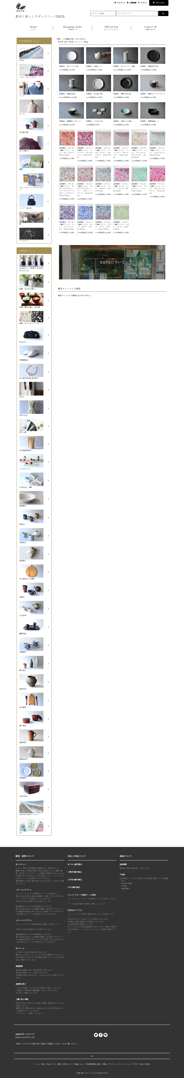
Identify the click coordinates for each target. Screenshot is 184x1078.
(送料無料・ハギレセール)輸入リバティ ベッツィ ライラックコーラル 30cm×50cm (67, 225)
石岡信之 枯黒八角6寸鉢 (122, 94)
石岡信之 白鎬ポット (93, 66)
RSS (141, 1064)
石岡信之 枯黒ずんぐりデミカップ (152, 94)
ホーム (36, 1064)
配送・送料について (65, 1064)
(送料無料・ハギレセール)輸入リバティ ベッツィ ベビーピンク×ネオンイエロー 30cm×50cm (139, 152)
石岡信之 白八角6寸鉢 (94, 94)
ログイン (144, 2)
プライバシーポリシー (116, 1064)
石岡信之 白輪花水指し (68, 94)
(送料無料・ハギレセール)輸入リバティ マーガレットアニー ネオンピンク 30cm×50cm (103, 152)
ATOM (147, 1064)
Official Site (111, 28)
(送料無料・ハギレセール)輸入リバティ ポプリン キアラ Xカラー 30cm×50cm (103, 225)
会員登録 (133, 2)
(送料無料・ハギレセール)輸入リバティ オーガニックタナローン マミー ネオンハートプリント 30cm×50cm (85, 189)
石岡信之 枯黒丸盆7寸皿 (149, 66)
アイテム (158, 2)
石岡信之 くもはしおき (94, 121)
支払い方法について (48, 1064)
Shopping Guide (72, 28)
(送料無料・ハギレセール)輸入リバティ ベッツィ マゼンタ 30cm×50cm (121, 187)
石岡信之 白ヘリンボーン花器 (124, 66)
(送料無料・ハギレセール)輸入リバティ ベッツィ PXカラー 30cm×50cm (103, 187)
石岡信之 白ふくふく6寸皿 (68, 66)
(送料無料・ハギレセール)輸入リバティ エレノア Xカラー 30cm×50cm (85, 225)
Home (33, 28)
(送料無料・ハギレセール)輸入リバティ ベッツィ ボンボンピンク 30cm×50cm (157, 151)
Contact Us (150, 28)
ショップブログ (132, 1064)
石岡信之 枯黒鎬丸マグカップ (69, 121)
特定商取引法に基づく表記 (96, 1064)
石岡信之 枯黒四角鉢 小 (149, 121)
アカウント (121, 2)
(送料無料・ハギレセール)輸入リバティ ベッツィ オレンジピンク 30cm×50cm (67, 151)
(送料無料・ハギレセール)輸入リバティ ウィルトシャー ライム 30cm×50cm (139, 187)
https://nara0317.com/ (25, 1037)
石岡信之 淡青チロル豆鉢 (122, 121)
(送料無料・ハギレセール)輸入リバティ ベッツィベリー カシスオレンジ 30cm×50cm (85, 152)
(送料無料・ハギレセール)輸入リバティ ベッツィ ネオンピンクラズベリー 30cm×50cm (157, 188)
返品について (80, 1064)
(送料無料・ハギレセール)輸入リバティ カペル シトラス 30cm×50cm (121, 225)
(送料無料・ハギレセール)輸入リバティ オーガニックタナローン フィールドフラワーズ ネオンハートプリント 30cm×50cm (67, 189)
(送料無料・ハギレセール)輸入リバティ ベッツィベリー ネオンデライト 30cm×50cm (121, 152)
